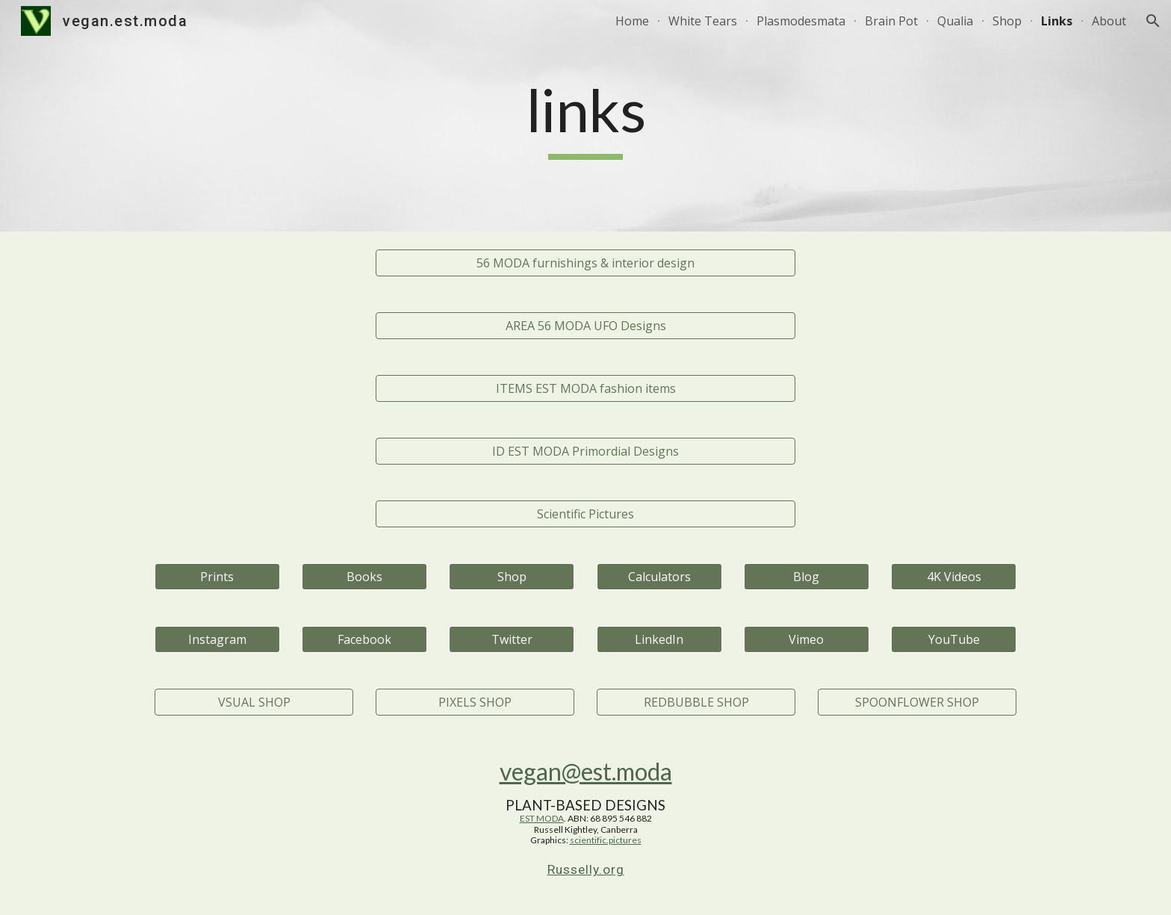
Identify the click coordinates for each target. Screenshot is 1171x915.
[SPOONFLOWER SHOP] (917, 702)
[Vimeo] (807, 639)
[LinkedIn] (659, 639)
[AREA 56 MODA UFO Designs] (585, 325)
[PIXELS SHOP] (475, 702)
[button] (1153, 21)
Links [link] (1056, 21)
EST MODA (542, 818)
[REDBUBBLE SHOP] (696, 702)
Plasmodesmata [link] (801, 21)
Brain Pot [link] (891, 21)
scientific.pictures (606, 840)
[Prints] (217, 576)
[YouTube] (954, 639)
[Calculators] (659, 576)
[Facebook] (364, 639)
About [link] (1109, 21)
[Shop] (512, 576)
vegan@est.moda (586, 771)
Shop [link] (1007, 21)
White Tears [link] (702, 21)
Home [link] (632, 21)
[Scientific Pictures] (585, 514)
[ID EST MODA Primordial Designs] (585, 451)
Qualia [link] (955, 21)
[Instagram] (217, 639)
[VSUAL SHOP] (253, 702)
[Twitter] (512, 639)
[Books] (364, 576)
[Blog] (807, 576)
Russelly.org (585, 869)
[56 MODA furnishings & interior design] (585, 263)
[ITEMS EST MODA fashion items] (585, 388)
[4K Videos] (954, 576)
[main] (585, 116)
